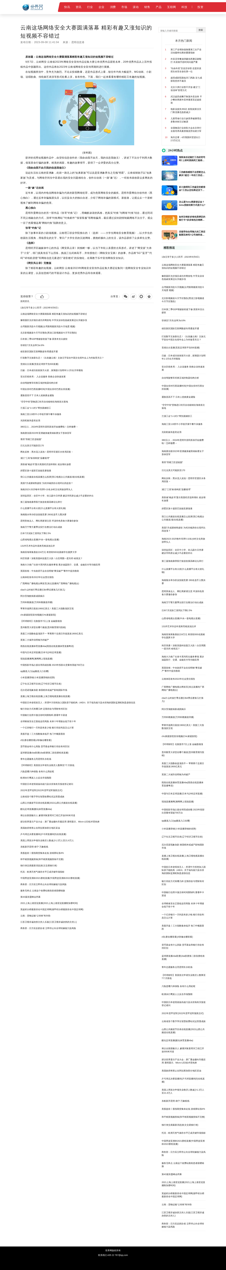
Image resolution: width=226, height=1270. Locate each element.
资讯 (78, 7)
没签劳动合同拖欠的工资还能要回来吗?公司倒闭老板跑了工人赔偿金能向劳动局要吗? (192, 233)
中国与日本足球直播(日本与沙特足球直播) (40, 652)
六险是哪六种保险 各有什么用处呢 (37, 771)
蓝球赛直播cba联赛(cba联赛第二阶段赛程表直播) (44, 752)
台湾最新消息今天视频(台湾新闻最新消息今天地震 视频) (47, 326)
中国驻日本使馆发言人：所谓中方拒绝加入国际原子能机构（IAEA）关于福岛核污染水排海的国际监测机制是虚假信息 (77, 702)
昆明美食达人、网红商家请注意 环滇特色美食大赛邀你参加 (49, 521)
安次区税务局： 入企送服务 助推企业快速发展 (43, 376)
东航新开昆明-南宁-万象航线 (34, 846)
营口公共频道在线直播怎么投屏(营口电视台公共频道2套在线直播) (52, 477)
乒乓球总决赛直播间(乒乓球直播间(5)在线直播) (43, 834)
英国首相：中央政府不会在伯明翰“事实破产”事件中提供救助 (49, 571)
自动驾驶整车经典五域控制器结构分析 (39, 383)
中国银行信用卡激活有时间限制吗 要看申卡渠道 (43, 715)
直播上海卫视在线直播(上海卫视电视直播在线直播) (45, 696)
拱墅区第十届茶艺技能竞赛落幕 (35, 470)
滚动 (136, 7)
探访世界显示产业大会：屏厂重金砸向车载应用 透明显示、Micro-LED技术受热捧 (60, 821)
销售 (147, 7)
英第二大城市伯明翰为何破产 (34, 640)
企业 (101, 7)
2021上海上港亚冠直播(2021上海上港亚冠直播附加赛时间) (49, 903)
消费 (113, 7)
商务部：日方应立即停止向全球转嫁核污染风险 (43, 884)
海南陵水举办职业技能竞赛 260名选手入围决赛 (43, 514)
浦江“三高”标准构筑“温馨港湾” (35, 458)
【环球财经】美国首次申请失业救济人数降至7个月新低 (47, 765)
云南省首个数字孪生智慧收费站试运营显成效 (42, 796)
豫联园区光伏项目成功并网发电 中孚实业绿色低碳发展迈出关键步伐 (53, 320)
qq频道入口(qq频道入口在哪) (34, 671)
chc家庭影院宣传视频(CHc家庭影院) (38, 615)
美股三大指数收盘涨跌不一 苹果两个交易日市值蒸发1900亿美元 (51, 633)
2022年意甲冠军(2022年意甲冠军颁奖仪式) (41, 790)
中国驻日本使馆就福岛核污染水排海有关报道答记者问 (46, 784)
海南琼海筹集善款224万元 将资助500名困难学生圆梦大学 (48, 552)
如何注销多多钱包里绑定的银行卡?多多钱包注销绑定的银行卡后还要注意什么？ (192, 218)
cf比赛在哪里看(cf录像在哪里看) (36, 740)
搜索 (201, 30)
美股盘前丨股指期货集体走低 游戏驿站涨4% (42, 853)
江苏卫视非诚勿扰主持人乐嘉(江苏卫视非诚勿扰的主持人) (48, 922)
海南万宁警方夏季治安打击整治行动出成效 (41, 527)
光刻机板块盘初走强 (30, 420)
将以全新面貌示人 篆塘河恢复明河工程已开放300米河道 (47, 815)
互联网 (171, 7)
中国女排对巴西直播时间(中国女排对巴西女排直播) (45, 389)
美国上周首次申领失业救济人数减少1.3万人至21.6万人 (47, 840)
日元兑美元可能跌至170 (32, 445)
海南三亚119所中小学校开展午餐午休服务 (40, 414)
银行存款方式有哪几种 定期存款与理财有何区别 (43, 709)
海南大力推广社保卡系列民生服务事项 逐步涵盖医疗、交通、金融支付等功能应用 (60, 564)
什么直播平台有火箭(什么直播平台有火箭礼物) (43, 508)
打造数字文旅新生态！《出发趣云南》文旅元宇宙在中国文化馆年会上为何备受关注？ (62, 358)
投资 (200, 7)
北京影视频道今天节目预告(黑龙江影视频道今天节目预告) (48, 332)
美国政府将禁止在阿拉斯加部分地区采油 (40, 828)
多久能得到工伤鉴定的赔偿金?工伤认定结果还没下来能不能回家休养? (192, 189)
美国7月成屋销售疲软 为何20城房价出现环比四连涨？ (46, 483)
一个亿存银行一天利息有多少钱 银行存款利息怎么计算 (47, 727)
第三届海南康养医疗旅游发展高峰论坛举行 (41, 502)
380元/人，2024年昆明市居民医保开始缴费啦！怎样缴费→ (49, 426)
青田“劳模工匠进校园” (31, 439)
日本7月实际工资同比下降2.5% (35, 533)
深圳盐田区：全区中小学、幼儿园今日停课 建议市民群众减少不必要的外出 (57, 495)
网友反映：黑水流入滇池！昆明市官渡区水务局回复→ (46, 452)
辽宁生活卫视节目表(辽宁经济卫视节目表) (40, 683)
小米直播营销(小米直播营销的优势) (37, 677)
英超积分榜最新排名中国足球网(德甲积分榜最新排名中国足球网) (51, 909)
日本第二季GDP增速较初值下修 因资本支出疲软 (43, 339)
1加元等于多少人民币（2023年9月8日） (40, 307)
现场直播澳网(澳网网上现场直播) (36, 658)
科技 (184, 7)
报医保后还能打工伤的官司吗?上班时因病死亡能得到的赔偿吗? (192, 159)
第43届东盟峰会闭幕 (30, 897)
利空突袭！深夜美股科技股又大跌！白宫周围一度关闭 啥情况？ (51, 558)
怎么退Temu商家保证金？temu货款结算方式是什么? (192, 203)
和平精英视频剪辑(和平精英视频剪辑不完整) (42, 859)
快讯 (67, 7)
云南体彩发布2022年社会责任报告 (37, 577)
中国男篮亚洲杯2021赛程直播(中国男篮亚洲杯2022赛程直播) (50, 878)
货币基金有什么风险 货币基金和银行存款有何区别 (44, 746)
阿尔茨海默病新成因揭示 (32, 596)
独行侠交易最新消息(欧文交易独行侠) (38, 865)
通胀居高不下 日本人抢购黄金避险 (37, 395)
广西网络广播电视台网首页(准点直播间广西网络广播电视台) (49, 583)
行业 (90, 7)
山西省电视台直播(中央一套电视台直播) (39, 539)
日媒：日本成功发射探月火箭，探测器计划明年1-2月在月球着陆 (51, 370)
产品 (158, 7)
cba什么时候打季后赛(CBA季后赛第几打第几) (42, 589)
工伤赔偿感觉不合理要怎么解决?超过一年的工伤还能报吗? (192, 174)
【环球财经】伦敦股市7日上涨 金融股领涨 (41, 621)
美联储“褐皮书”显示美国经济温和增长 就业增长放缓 (45, 464)
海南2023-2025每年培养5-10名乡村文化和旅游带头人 (46, 489)
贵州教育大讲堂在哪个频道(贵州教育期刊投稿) (43, 627)
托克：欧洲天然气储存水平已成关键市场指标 (42, 872)
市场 (124, 7)
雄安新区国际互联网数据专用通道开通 (39, 351)
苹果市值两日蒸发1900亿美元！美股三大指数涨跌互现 (47, 608)
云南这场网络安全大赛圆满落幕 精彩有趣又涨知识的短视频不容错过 (53, 314)
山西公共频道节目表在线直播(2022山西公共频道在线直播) (48, 803)
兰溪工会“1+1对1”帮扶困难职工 (35, 408)
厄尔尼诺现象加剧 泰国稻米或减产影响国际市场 (43, 690)
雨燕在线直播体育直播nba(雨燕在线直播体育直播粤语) (47, 646)
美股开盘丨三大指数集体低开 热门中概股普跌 (42, 734)
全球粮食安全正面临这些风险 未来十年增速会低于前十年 (48, 721)
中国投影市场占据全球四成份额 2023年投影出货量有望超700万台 (52, 665)
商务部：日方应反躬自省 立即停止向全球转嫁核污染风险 (48, 928)
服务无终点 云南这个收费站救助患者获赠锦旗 (42, 890)
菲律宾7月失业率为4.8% (32, 345)
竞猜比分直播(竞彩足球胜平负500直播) (39, 364)
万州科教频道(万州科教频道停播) (36, 602)
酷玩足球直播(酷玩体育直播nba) (36, 809)
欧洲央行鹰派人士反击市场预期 (35, 778)
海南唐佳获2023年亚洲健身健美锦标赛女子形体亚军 (45, 433)
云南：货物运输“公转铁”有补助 (35, 915)
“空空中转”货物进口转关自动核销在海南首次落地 (44, 401)
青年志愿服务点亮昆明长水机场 (35, 759)
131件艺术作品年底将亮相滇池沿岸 (37, 546)
